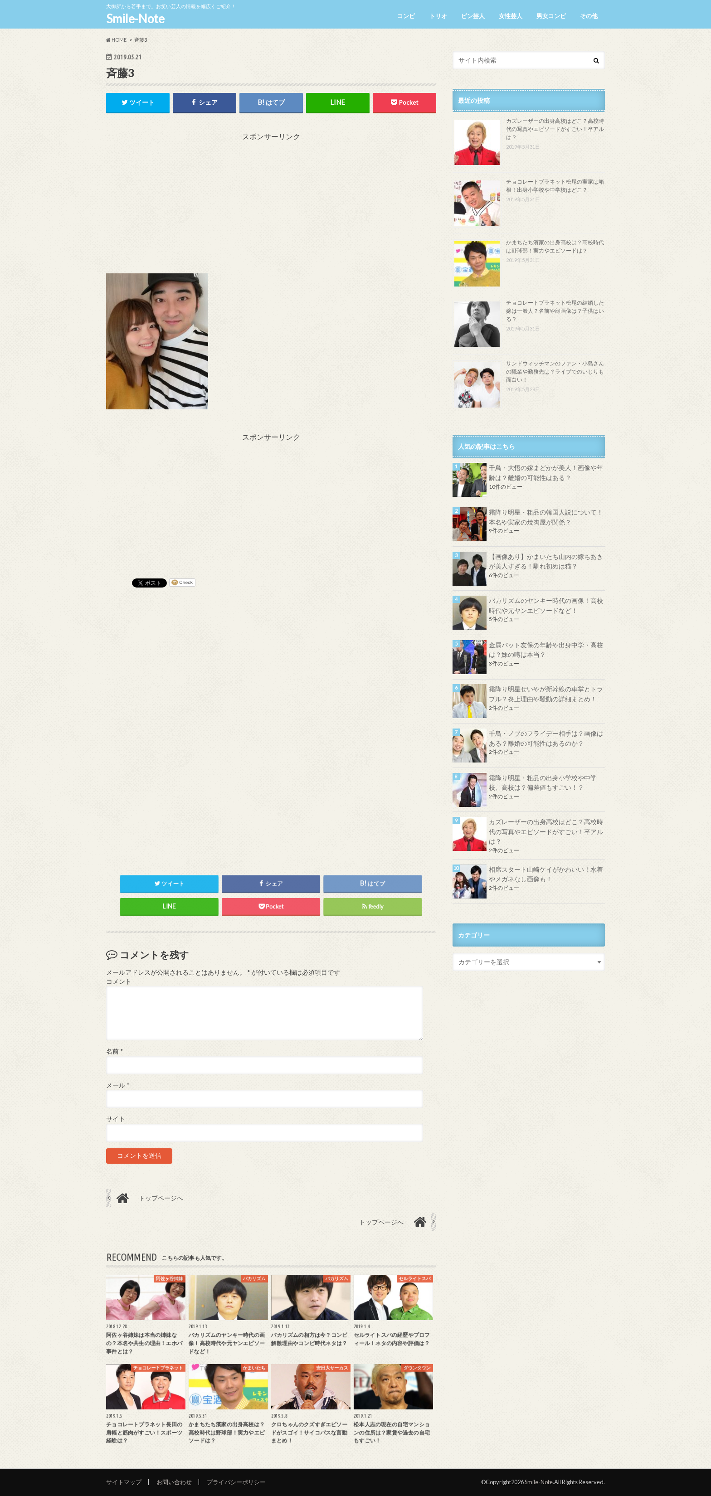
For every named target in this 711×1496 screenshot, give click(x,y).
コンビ (406, 15)
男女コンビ (551, 15)
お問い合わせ (174, 1482)
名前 (114, 1051)
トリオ (438, 15)
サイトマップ (123, 1482)
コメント (118, 981)
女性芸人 (510, 15)
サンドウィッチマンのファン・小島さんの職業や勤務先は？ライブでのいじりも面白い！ (555, 371)
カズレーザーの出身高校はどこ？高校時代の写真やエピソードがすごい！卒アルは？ (555, 129)
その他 (589, 15)
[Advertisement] (271, 205)
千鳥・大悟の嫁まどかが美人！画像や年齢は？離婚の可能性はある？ (546, 472)
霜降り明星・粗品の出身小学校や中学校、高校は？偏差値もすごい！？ (543, 783)
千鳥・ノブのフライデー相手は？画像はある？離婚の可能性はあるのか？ (546, 738)
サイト (115, 1118)
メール (117, 1085)
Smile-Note (135, 18)
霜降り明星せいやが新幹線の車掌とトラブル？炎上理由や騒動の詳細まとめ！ (546, 694)
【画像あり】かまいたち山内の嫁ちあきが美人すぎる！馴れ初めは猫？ (546, 561)
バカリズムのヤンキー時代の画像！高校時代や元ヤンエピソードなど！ (546, 605)
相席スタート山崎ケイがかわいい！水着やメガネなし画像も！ (546, 874)
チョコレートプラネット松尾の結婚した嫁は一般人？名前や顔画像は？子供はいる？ (555, 310)
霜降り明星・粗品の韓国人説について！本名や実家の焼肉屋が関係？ (546, 517)
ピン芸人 (473, 15)
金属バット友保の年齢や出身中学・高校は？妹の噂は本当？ (546, 650)
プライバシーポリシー (236, 1482)
